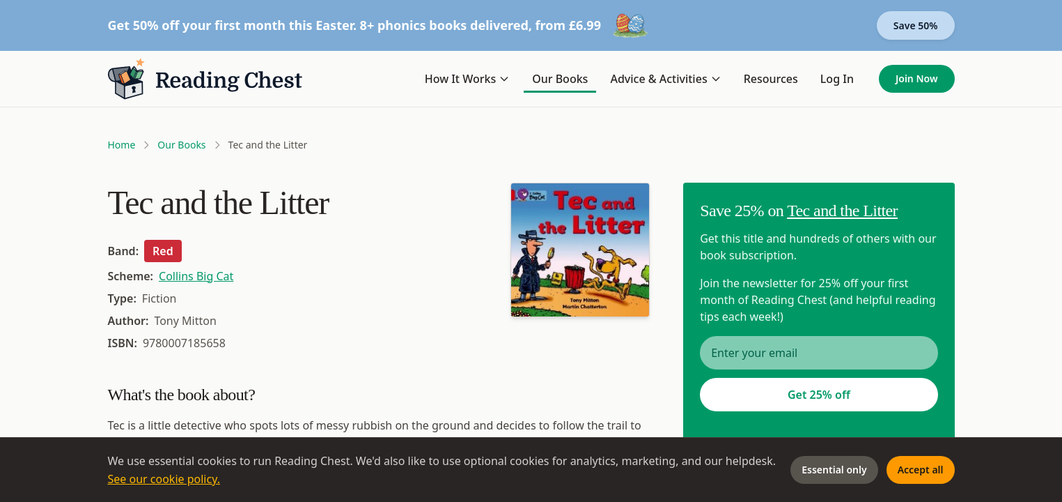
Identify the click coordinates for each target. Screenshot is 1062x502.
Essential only (834, 469)
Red (163, 251)
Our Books (560, 78)
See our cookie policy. (164, 479)
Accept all (921, 469)
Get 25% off (819, 394)
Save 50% (915, 25)
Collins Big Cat (196, 276)
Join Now (917, 78)
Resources (771, 78)
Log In (837, 78)
